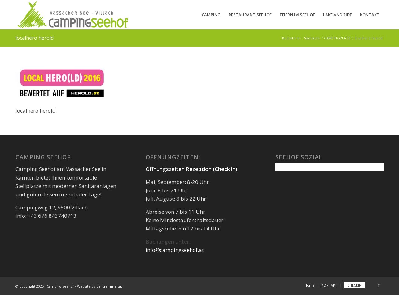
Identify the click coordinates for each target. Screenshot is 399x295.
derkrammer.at (109, 286)
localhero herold (34, 37)
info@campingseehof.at (175, 249)
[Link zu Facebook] (379, 285)
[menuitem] (211, 14)
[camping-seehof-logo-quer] (72, 14)
